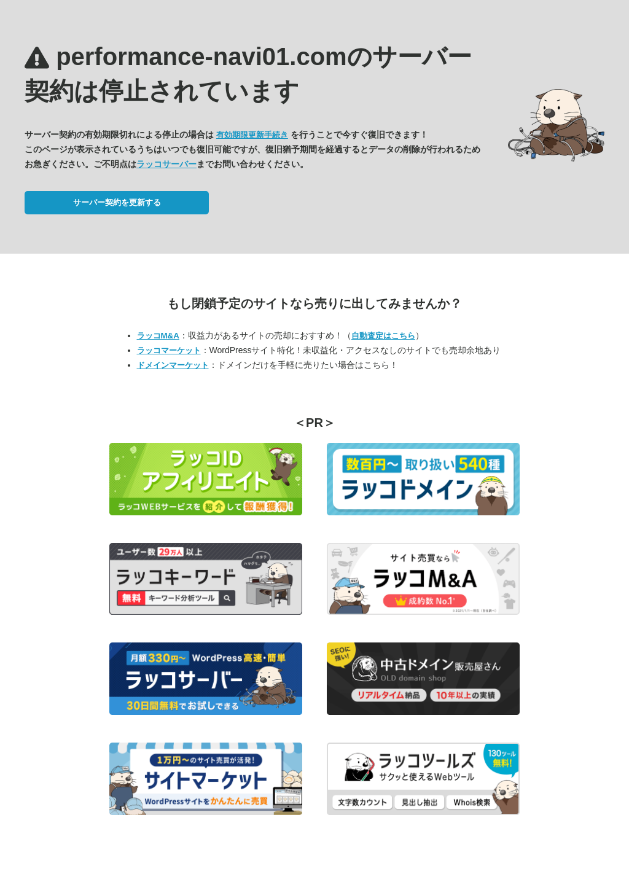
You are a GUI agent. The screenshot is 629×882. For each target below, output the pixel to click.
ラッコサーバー (166, 164)
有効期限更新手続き (252, 134)
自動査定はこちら (383, 335)
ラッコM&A (158, 335)
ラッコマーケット (169, 350)
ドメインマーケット (173, 365)
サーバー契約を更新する (117, 202)
